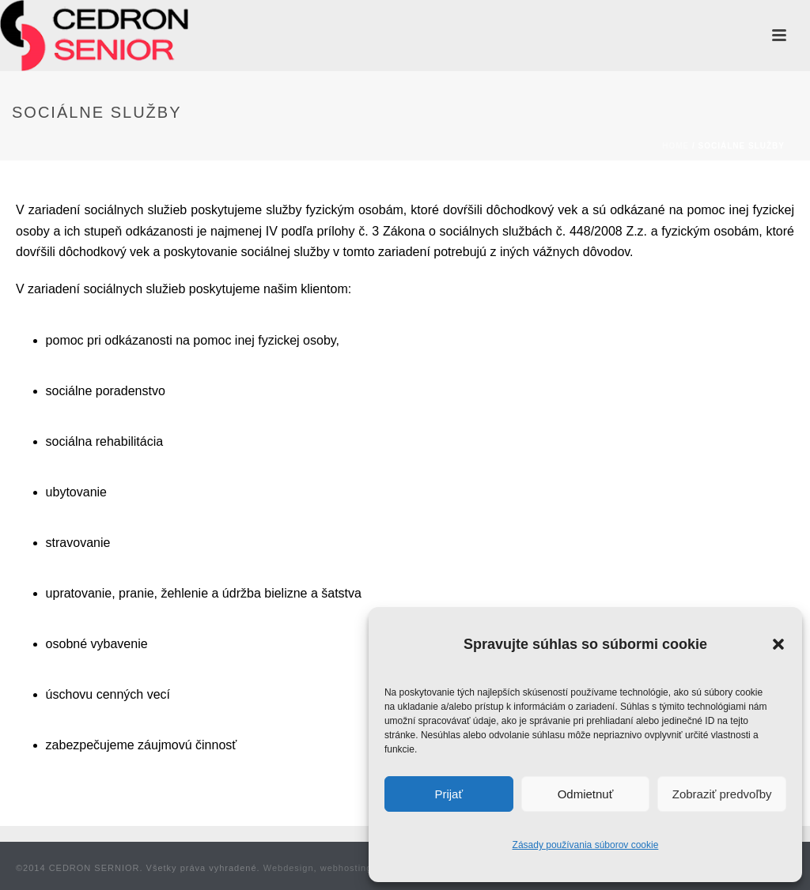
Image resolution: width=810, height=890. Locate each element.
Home (675, 145)
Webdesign (288, 868)
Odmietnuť (586, 794)
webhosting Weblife (365, 868)
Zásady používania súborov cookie (586, 844)
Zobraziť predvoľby (722, 794)
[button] (778, 644)
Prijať (448, 794)
